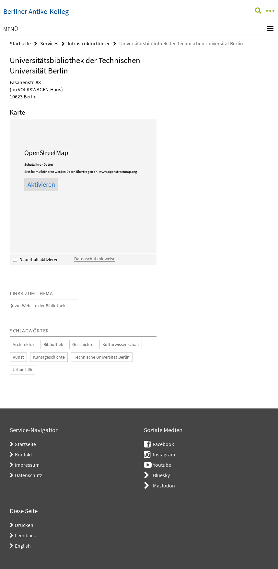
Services (49, 43)
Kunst (18, 357)
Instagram (164, 454)
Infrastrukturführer (89, 43)
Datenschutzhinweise (94, 259)
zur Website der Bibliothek (40, 305)
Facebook (163, 444)
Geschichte (82, 344)
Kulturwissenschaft (120, 344)
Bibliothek (53, 344)
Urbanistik (22, 370)
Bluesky (161, 475)
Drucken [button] (24, 525)
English (23, 545)
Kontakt (23, 454)
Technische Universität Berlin (102, 357)
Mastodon (164, 485)
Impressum (27, 465)
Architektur (23, 344)
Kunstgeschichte (49, 357)
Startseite (20, 43)
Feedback (25, 535)
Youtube (162, 465)
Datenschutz (28, 475)
